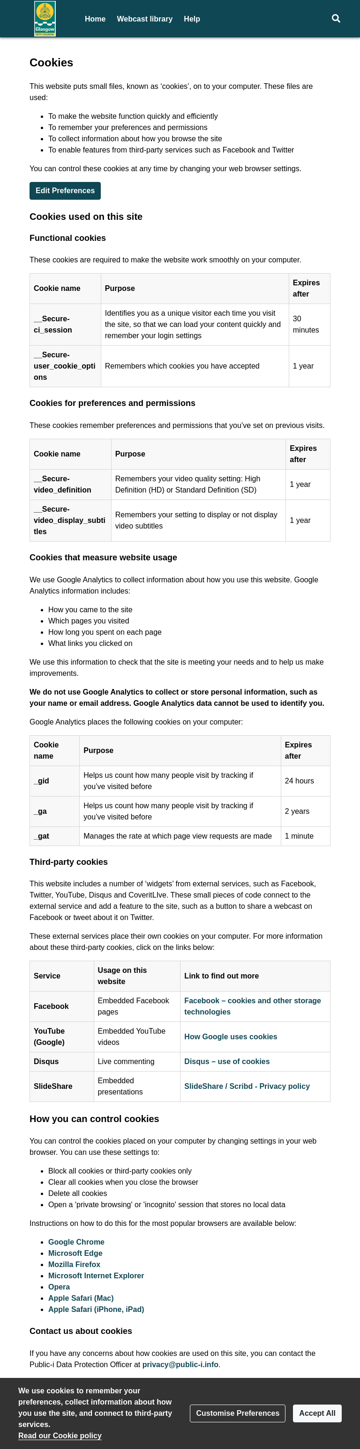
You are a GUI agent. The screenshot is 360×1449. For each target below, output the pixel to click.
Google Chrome (76, 1242)
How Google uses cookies (230, 1037)
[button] (336, 19)
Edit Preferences (65, 191)
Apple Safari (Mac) (81, 1298)
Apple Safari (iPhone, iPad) (96, 1309)
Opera (59, 1287)
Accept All (317, 1413)
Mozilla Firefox (74, 1264)
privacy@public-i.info (180, 1365)
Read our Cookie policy (60, 1436)
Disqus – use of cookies (227, 1061)
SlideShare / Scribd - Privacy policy (247, 1086)
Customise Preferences (237, 1413)
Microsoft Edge (75, 1253)
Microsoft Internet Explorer (96, 1276)
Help (192, 19)
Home (95, 19)
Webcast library (144, 19)
